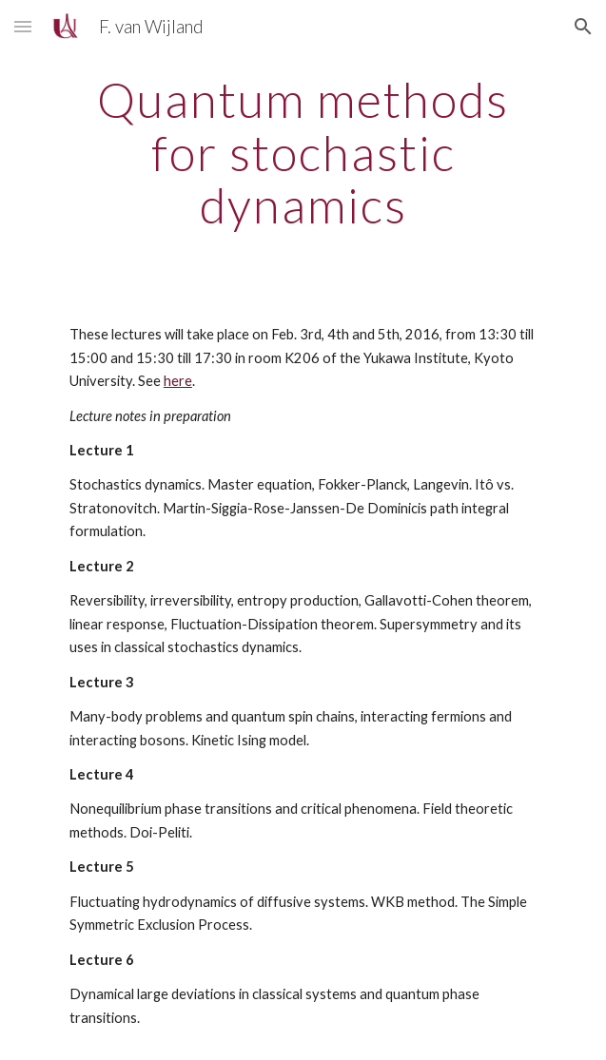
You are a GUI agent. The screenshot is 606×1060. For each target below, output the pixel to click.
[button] (23, 26)
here (178, 381)
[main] (303, 153)
